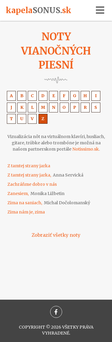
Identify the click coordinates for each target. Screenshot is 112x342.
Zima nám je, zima (26, 212)
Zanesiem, (36, 193)
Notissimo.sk (85, 149)
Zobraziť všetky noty (56, 235)
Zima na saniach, (48, 202)
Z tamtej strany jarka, (45, 175)
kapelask (38, 10)
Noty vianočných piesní (56, 50)
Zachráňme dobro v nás (32, 184)
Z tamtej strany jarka (28, 165)
